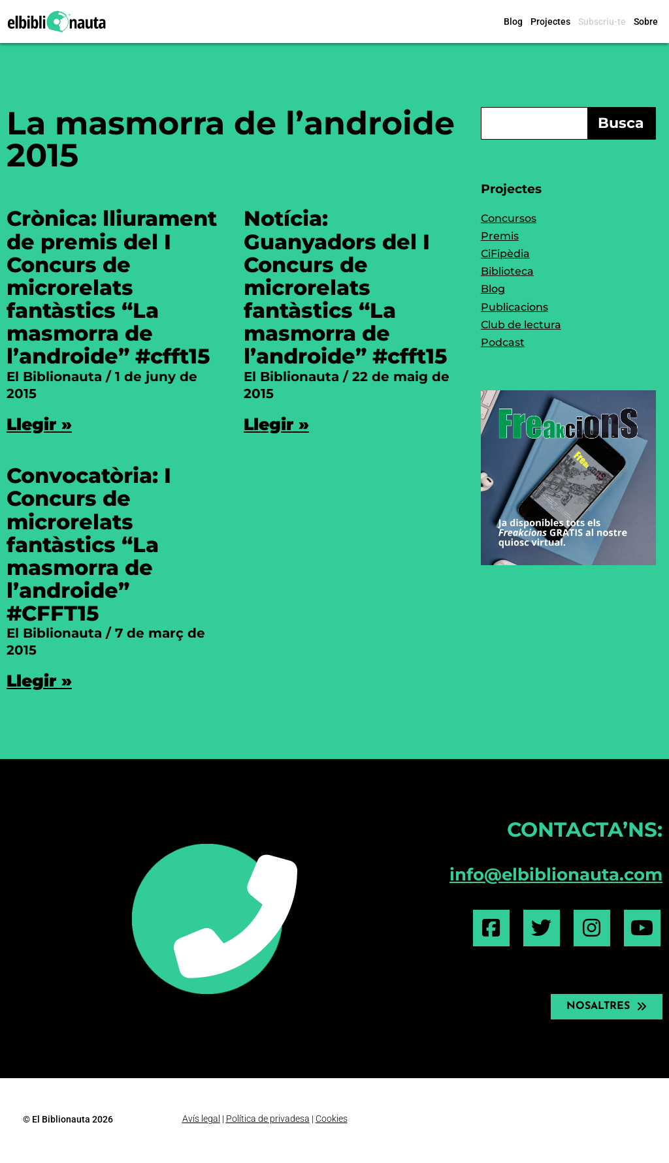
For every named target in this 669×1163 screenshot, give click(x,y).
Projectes (550, 21)
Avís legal (201, 1118)
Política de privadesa (268, 1118)
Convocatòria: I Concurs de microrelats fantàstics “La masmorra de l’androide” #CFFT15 (89, 544)
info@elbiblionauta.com (555, 874)
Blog (513, 21)
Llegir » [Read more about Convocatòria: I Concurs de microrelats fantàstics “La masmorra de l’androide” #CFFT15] (39, 680)
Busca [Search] (621, 123)
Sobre (646, 21)
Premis (500, 236)
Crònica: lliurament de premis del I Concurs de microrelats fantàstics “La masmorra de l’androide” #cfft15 (112, 287)
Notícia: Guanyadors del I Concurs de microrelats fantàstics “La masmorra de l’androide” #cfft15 (345, 287)
